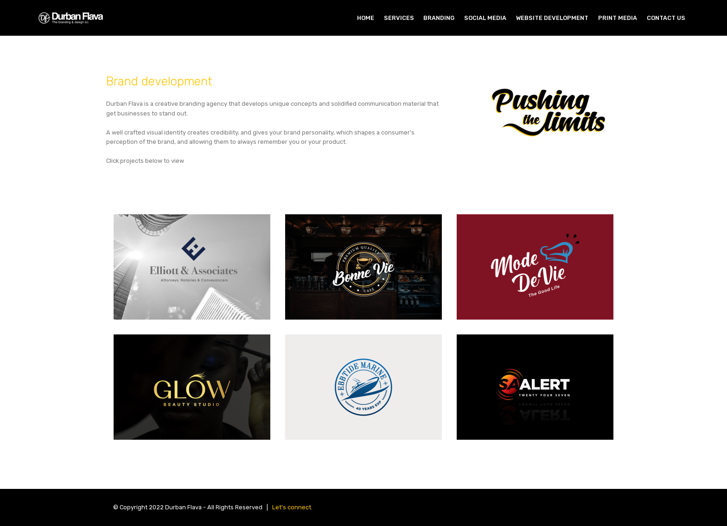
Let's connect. (292, 507)
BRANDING (438, 17)
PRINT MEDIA (617, 17)
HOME (365, 17)
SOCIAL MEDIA (485, 17)
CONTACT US (666, 17)
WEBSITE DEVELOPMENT (552, 17)
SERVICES (399, 17)
